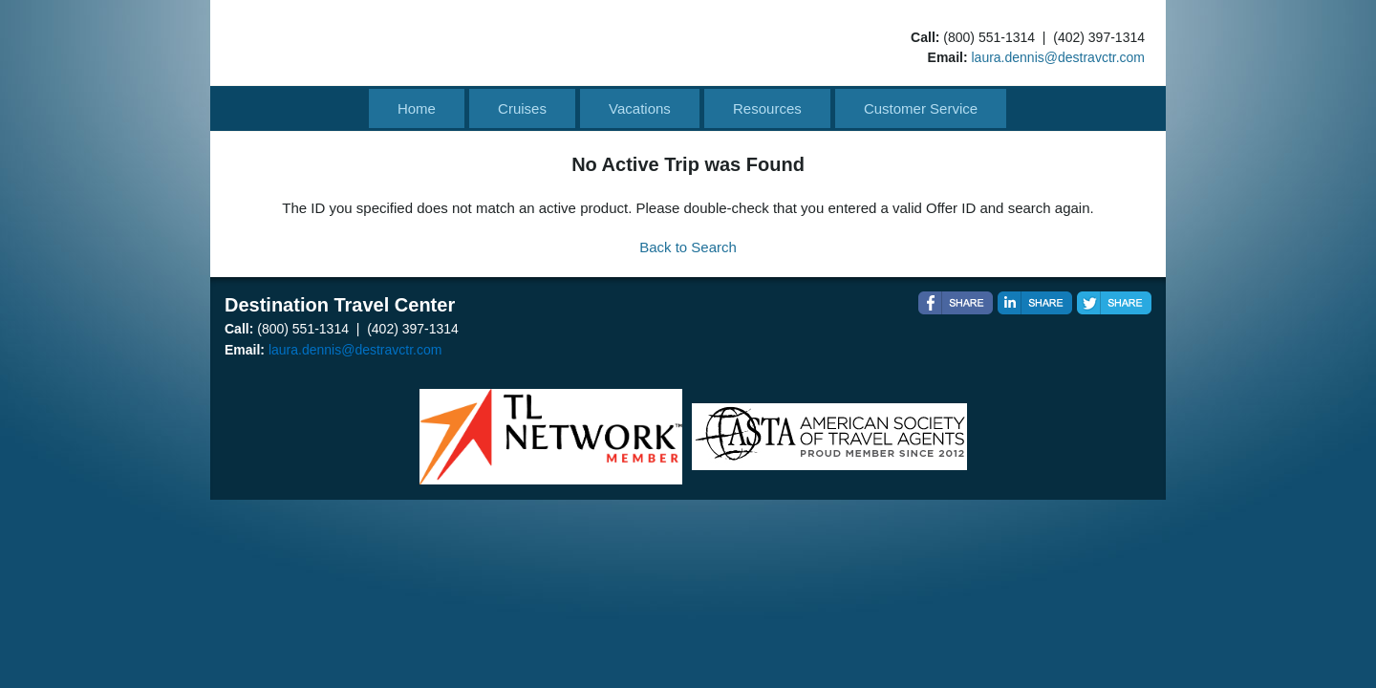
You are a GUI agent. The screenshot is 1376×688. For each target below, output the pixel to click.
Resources (767, 108)
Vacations (640, 108)
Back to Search (688, 247)
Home (417, 108)
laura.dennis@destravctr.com (1058, 57)
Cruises (522, 108)
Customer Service (921, 108)
